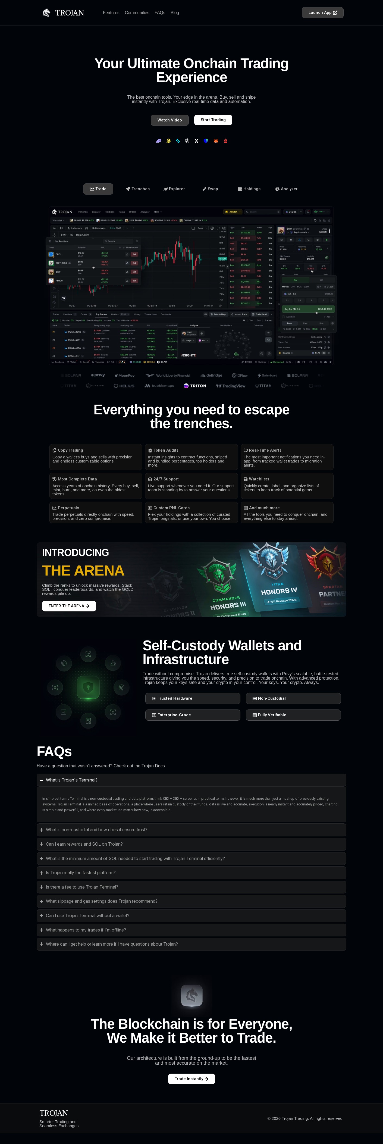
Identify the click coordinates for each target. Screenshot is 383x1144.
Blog (175, 12)
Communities (137, 12)
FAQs (160, 12)
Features (111, 12)
